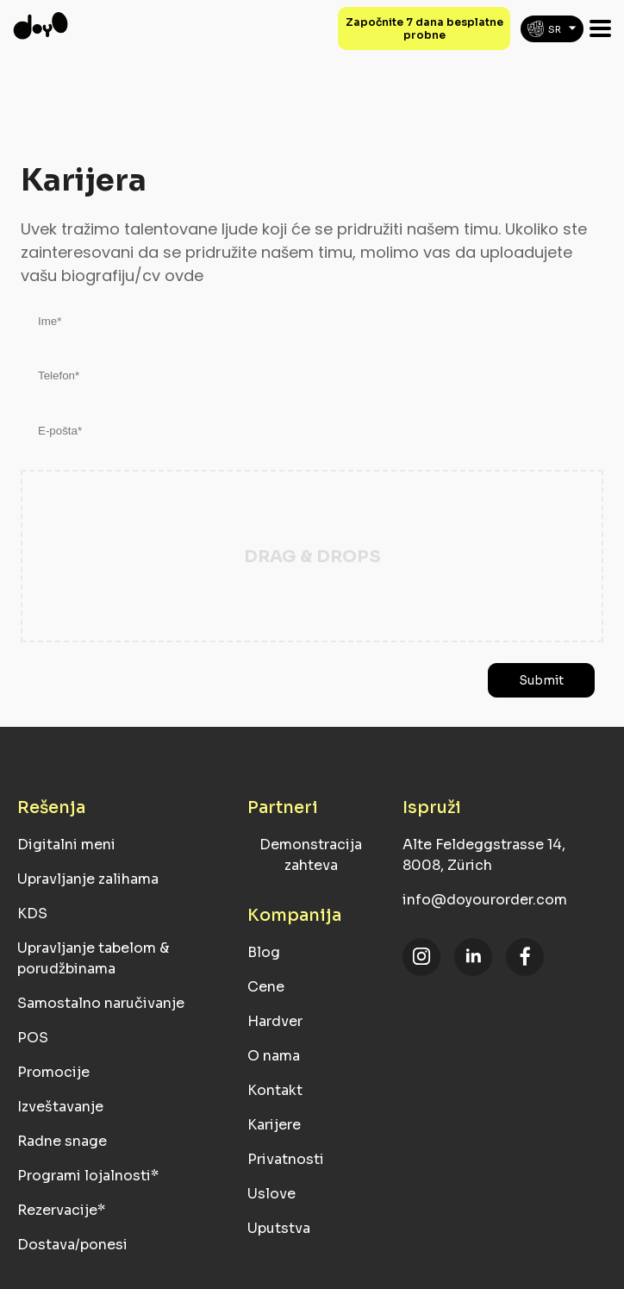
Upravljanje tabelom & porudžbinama (93, 958)
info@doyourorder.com (484, 900)
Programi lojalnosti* (88, 1176)
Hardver (275, 1021)
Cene (265, 987)
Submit (541, 680)
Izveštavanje (60, 1107)
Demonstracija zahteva (310, 854)
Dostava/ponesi (72, 1245)
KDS (32, 913)
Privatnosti (285, 1159)
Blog (263, 952)
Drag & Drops (312, 556)
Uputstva (278, 1228)
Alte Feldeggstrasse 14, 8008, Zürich (483, 854)
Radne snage (62, 1141)
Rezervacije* (61, 1210)
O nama (273, 1056)
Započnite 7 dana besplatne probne (424, 28)
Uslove (271, 1194)
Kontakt (275, 1090)
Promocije (53, 1072)
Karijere (274, 1125)
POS (32, 1038)
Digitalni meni (66, 844)
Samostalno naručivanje (100, 1003)
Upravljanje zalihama (88, 879)
